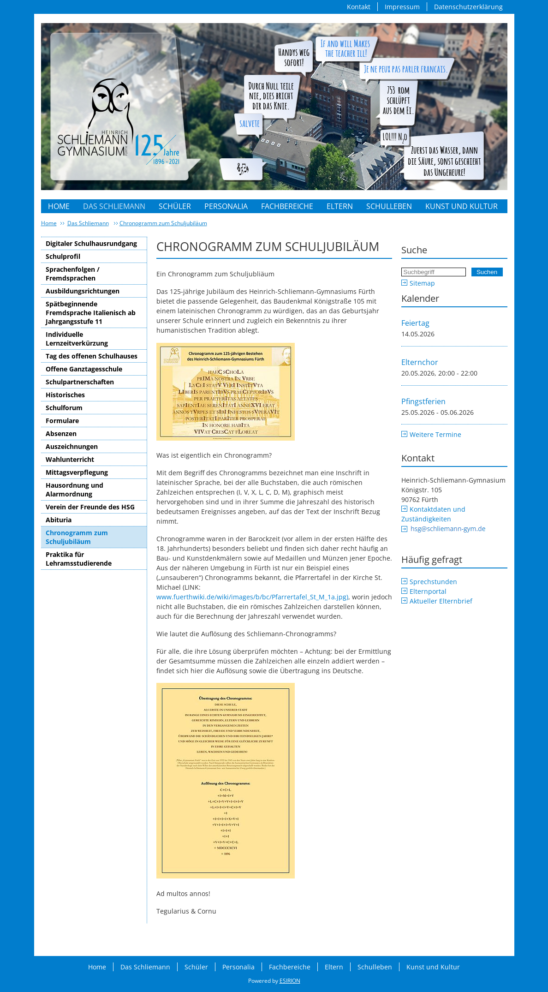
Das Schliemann (114, 206)
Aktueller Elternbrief (441, 601)
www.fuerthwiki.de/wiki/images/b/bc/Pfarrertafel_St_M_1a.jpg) (252, 596)
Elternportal (428, 591)
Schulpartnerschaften (80, 381)
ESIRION (290, 980)
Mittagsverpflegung (77, 472)
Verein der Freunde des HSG (90, 506)
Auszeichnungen (72, 446)
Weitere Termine (435, 434)
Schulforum (64, 407)
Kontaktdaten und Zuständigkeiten (433, 514)
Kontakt (358, 6)
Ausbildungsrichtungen (82, 291)
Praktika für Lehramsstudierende (79, 559)
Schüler (175, 206)
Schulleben (389, 206)
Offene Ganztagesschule (84, 369)
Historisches (65, 394)
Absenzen (61, 433)
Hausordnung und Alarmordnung (74, 489)
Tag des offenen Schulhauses (91, 356)
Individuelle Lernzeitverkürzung (77, 338)
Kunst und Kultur (461, 206)
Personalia (226, 206)
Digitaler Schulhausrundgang (91, 243)
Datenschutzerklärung (468, 6)
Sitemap (422, 283)
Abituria (58, 519)
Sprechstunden (433, 581)
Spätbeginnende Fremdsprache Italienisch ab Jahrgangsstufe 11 (91, 312)
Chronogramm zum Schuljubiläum (163, 223)
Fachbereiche (287, 206)
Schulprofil (63, 256)
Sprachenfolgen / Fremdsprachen (73, 273)
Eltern (340, 206)
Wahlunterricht (70, 459)
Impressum (402, 6)
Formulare (62, 420)
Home (59, 206)
